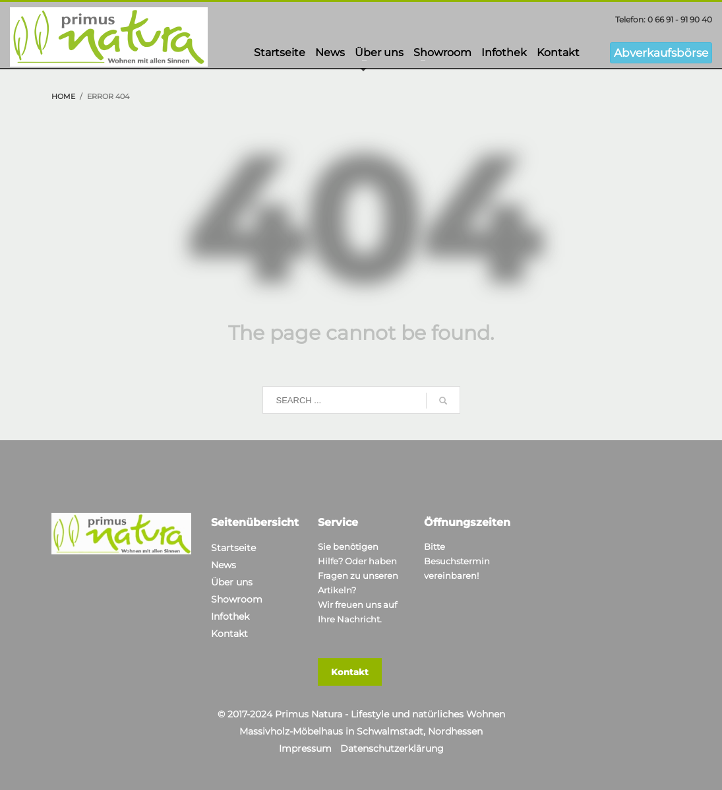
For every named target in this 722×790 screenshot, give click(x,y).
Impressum (305, 748)
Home (63, 96)
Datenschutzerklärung (392, 748)
